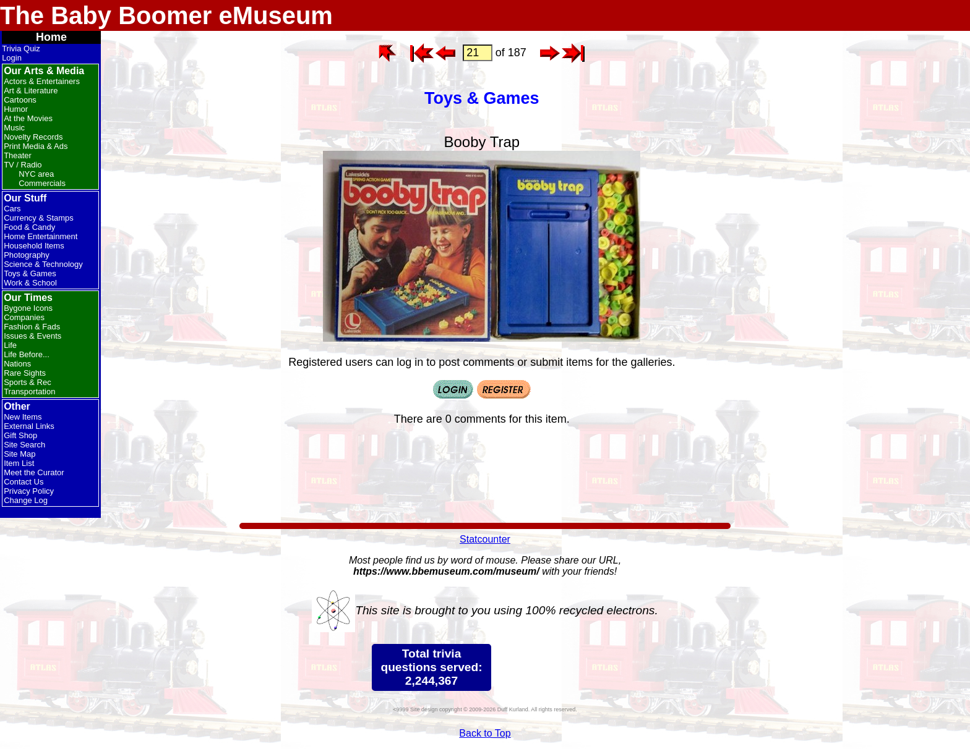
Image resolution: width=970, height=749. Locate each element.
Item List (19, 463)
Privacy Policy (29, 491)
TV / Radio (22, 164)
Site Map (19, 454)
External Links (29, 426)
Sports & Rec (27, 382)
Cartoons (20, 99)
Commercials (42, 183)
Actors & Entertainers (42, 81)
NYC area (36, 174)
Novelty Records (33, 137)
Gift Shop (20, 435)
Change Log (26, 500)
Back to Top (484, 733)
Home (51, 37)
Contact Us (23, 481)
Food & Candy (29, 227)
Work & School (30, 282)
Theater (18, 155)
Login (12, 57)
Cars (12, 208)
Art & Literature (31, 90)
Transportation (29, 391)
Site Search (24, 444)
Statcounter (485, 539)
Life (10, 345)
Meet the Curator (34, 472)
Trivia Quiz (21, 48)
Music (14, 127)
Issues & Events (32, 336)
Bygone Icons (28, 308)
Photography (26, 255)
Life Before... (26, 354)
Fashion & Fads (32, 326)
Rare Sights (25, 373)
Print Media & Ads (35, 146)
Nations (17, 363)
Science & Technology (43, 264)
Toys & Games (30, 273)
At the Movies (28, 118)
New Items (22, 416)
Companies (24, 317)
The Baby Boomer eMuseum (166, 15)
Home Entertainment (40, 236)
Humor (16, 109)
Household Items (34, 245)
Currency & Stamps (39, 217)
